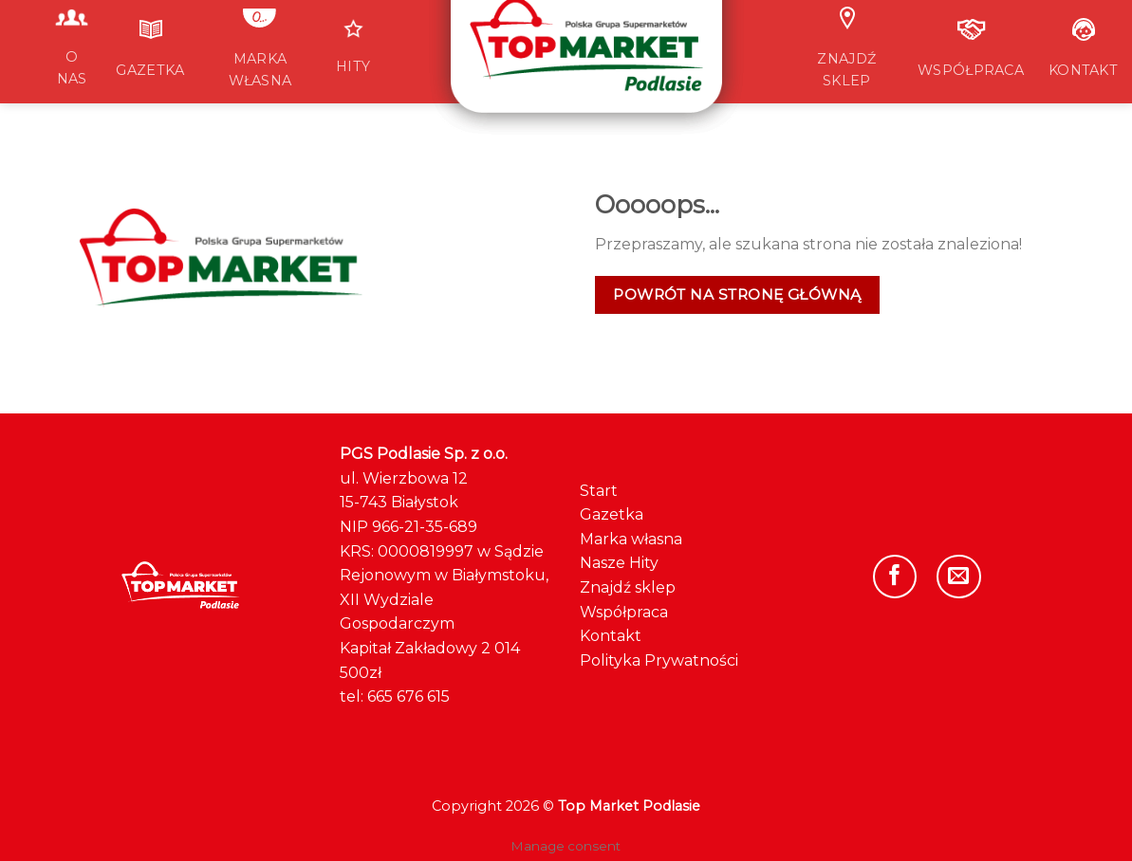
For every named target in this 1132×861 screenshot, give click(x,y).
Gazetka (611, 514)
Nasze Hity (619, 563)
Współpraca (624, 612)
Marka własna (631, 539)
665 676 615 (408, 696)
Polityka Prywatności (659, 660)
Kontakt (610, 636)
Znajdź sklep (628, 587)
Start (599, 491)
